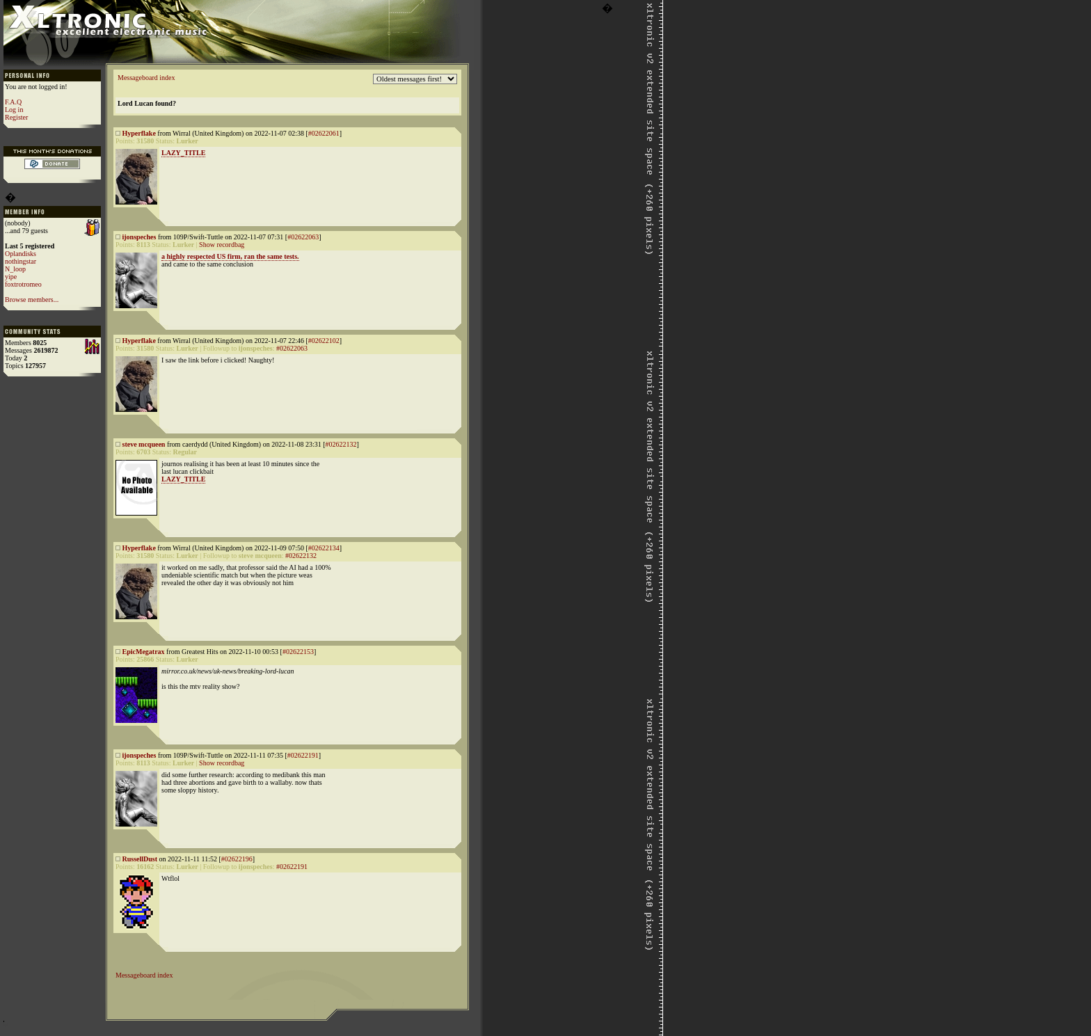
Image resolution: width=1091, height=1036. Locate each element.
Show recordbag (221, 244)
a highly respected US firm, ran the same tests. (230, 256)
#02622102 (324, 340)
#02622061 (324, 133)
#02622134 (324, 548)
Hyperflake (139, 133)
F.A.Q (13, 102)
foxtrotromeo (23, 284)
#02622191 (303, 755)
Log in (14, 109)
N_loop (15, 269)
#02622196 (237, 859)
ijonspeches (139, 237)
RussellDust (140, 859)
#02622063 (303, 237)
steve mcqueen (144, 444)
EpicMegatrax (143, 651)
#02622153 (298, 651)
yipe (11, 276)
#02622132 (341, 444)
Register (16, 117)
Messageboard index (146, 77)
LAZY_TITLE (183, 153)
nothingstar (20, 261)
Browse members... (31, 299)
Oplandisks (20, 253)
